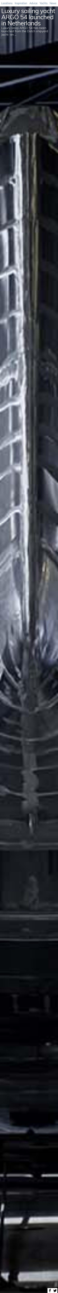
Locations (7, 3)
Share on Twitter (54, 1290)
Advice (33, 3)
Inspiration (21, 3)
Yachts (43, 3)
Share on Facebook (49, 1290)
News (53, 3)
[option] (29, 646)
